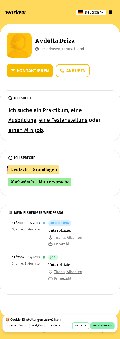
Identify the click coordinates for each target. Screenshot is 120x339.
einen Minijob (25, 130)
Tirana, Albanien (68, 238)
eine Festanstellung (63, 120)
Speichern (81, 326)
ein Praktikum (51, 110)
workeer (15, 12)
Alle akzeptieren (102, 326)
